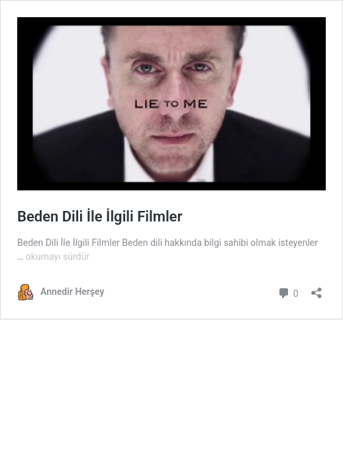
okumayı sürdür (57, 256)
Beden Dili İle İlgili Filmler (99, 216)
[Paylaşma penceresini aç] (316, 288)
